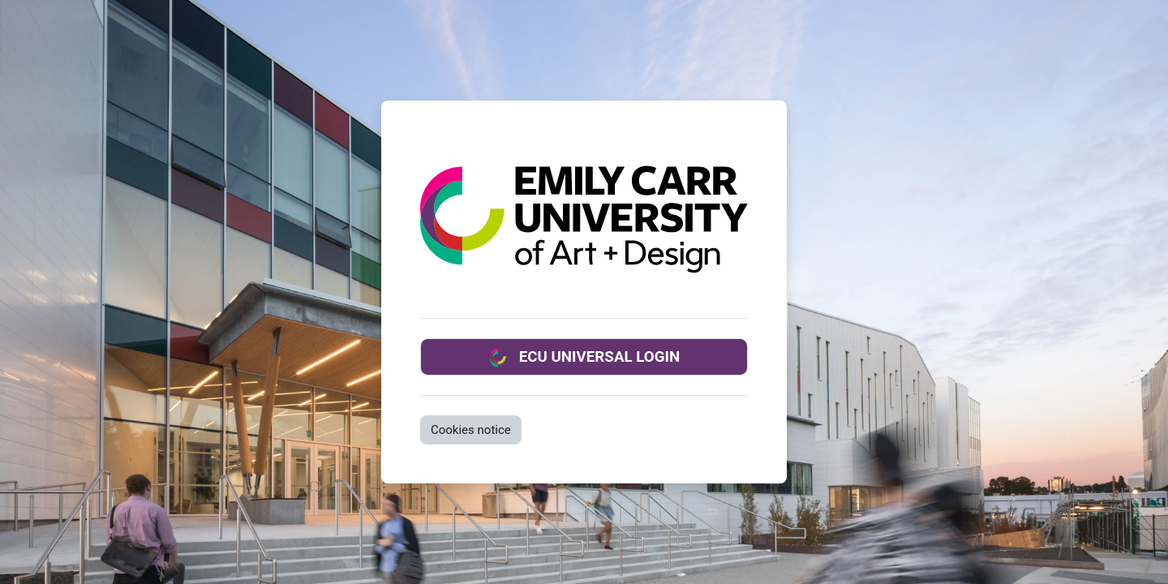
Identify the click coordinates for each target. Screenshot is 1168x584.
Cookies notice (471, 430)
